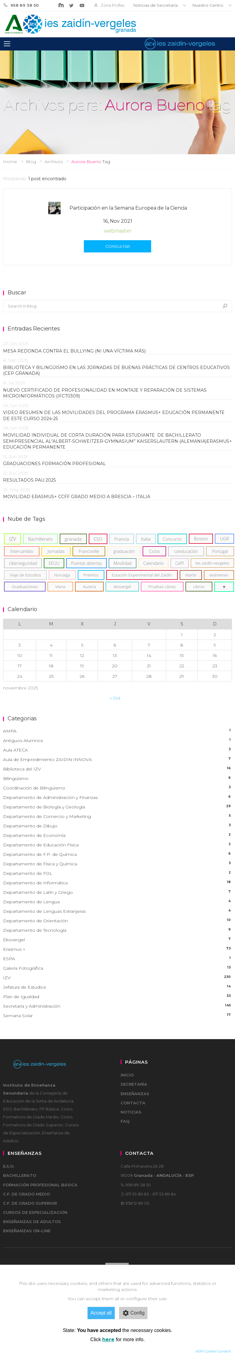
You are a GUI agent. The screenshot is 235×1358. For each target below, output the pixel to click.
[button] (224, 587)
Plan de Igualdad (117, 997)
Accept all (101, 1312)
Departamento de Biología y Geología (117, 807)
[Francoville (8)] (89, 551)
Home (10, 161)
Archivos (54, 161)
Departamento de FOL (117, 873)
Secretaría (134, 1084)
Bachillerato (19, 1175)
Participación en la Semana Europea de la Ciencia (128, 208)
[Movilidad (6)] (122, 563)
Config (133, 1313)
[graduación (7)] (124, 551)
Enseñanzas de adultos (32, 1221)
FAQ (125, 1121)
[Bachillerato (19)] (40, 539)
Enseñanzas (135, 1093)
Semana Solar (117, 1016)
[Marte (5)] (191, 575)
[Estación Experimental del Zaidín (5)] (142, 575)
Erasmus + (117, 949)
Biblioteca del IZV (117, 769)
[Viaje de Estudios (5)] (25, 575)
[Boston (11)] (201, 539)
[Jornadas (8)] (56, 551)
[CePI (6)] (179, 563)
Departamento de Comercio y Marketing (117, 816)
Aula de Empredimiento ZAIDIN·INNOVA (117, 759)
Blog (31, 161)
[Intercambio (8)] (21, 551)
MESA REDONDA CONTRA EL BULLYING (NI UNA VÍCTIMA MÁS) (74, 351)
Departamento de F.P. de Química (117, 854)
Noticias (131, 1112)
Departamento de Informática (117, 883)
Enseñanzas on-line (26, 1230)
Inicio (127, 1075)
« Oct (115, 698)
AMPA (117, 731)
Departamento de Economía (117, 835)
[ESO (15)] (98, 539)
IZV (117, 978)
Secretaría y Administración (117, 1006)
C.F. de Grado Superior (30, 1203)
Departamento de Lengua (117, 902)
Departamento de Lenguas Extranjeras (117, 911)
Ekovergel (117, 940)
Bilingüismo (117, 778)
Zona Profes (109, 5)
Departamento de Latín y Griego (117, 892)
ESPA (117, 959)
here (108, 1339)
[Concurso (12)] (172, 539)
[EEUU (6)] (54, 563)
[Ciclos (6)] (154, 551)
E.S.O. (8, 1166)
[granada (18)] (73, 539)
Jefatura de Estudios (117, 987)
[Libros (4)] (198, 586)
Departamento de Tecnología (117, 930)
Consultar (117, 246)
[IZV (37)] (12, 538)
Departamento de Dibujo (117, 826)
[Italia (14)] (146, 539)
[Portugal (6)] (220, 551)
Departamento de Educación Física (117, 845)
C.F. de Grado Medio (26, 1194)
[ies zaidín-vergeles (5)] (212, 563)
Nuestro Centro (207, 5)
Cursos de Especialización (35, 1212)
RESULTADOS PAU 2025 (29, 480)
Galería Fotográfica (117, 968)
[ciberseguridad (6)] (23, 563)
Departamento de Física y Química (117, 864)
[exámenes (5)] (219, 575)
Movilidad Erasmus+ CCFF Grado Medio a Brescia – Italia (76, 496)
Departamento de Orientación (117, 921)
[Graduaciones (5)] (25, 586)
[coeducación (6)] (186, 551)
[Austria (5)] (89, 586)
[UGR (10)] (224, 539)
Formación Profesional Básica (40, 1184)
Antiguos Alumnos (117, 740)
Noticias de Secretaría (155, 5)
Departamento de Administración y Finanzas (117, 797)
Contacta (133, 1102)
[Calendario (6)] (153, 563)
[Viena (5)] (60, 586)
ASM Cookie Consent (213, 1351)
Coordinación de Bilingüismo (117, 788)
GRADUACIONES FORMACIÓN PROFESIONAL (54, 463)
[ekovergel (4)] (122, 586)
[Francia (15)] (121, 539)
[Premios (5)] (91, 575)
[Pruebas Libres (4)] (162, 586)
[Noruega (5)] (62, 575)
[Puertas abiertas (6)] (86, 563)
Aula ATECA (117, 750)
